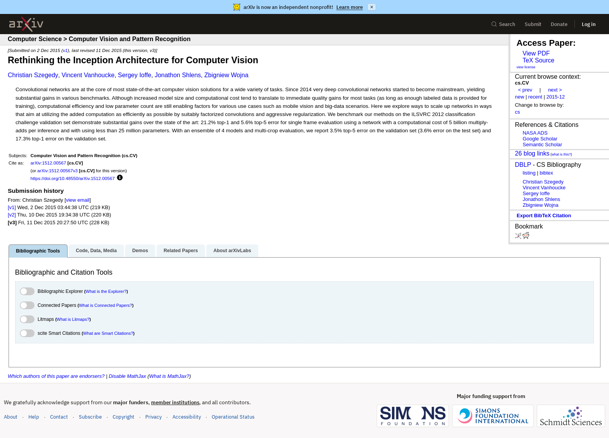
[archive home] (26, 24)
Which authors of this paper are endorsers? (56, 376)
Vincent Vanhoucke (87, 75)
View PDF (536, 53)
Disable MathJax (127, 376)
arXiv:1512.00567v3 (57, 170)
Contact (59, 417)
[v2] (12, 215)
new (519, 97)
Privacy (153, 417)
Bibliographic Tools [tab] (38, 251)
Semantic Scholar (542, 144)
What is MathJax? (169, 376)
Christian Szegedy (33, 75)
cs (517, 112)
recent (535, 97)
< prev (525, 90)
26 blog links (532, 153)
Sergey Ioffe (134, 75)
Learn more (349, 7)
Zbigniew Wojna (226, 75)
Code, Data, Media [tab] (96, 250)
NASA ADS (535, 133)
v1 (65, 50)
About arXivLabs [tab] (232, 250)
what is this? (561, 154)
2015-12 (555, 97)
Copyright (123, 417)
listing (529, 173)
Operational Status (233, 416)
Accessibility (186, 417)
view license (526, 67)
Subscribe (90, 417)
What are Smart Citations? (108, 333)
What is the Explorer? (106, 291)
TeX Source (538, 60)
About (10, 417)
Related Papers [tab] (181, 250)
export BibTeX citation (544, 215)
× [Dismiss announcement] (371, 7)
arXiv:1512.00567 (48, 162)
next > (555, 90)
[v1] (12, 207)
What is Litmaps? (73, 319)
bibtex (546, 173)
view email (77, 200)
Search (503, 24)
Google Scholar (540, 139)
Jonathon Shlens (178, 75)
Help (33, 417)
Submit (533, 24)
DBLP (523, 164)
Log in (589, 24)
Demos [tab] (140, 250)
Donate (559, 24)
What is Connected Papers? (105, 305)
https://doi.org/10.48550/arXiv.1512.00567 (73, 178)
